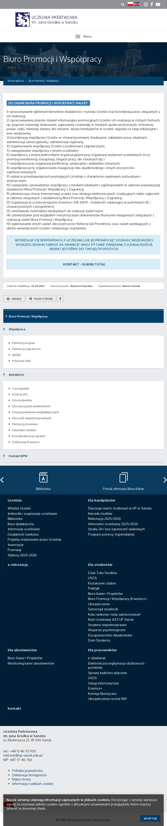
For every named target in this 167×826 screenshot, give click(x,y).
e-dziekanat (97, 658)
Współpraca (17, 329)
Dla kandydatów (101, 500)
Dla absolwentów (22, 650)
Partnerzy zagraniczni (26, 349)
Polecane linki (21, 361)
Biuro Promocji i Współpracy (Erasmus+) (117, 599)
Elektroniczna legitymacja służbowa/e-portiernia (116, 665)
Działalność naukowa (23, 534)
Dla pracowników (102, 650)
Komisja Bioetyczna (102, 694)
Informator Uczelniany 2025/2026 (113, 524)
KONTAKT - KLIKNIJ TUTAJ (84, 264)
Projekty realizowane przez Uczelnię (34, 539)
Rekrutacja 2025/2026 (104, 519)
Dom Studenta (99, 640)
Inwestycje (16, 545)
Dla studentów (22, 400)
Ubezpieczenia (99, 604)
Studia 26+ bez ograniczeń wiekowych (116, 529)
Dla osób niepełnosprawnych (31, 418)
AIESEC (16, 355)
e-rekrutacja (18, 565)
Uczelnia (15, 500)
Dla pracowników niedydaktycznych (35, 412)
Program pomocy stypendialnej (111, 534)
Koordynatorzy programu (28, 436)
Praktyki (93, 588)
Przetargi (14, 550)
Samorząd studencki (103, 609)
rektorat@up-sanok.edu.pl (23, 755)
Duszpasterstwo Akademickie (110, 635)
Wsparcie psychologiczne (107, 630)
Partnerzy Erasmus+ (25, 424)
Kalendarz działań (24, 430)
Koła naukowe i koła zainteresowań (114, 614)
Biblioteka (15, 519)
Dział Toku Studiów (102, 573)
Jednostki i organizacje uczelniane (32, 513)
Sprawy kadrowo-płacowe (107, 673)
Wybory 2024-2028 (22, 555)
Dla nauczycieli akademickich (31, 406)
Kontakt (14, 708)
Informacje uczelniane (24, 529)
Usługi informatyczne (103, 683)
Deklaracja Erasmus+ (26, 442)
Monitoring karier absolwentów (31, 663)
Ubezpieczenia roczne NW (107, 699)
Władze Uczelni (19, 508)
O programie (20, 388)
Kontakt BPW (18, 456)
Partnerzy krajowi (23, 343)
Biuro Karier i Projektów (105, 594)
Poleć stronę (41, 298)
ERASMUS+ (16, 375)
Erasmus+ (95, 688)
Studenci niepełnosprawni (107, 625)
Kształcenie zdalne (102, 583)
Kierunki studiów (100, 513)
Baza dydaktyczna (21, 524)
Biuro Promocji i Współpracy (52, 59)
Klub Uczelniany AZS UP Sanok (110, 619)
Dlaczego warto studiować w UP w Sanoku (120, 508)
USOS (92, 578)
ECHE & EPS (19, 394)
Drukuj (14, 298)
